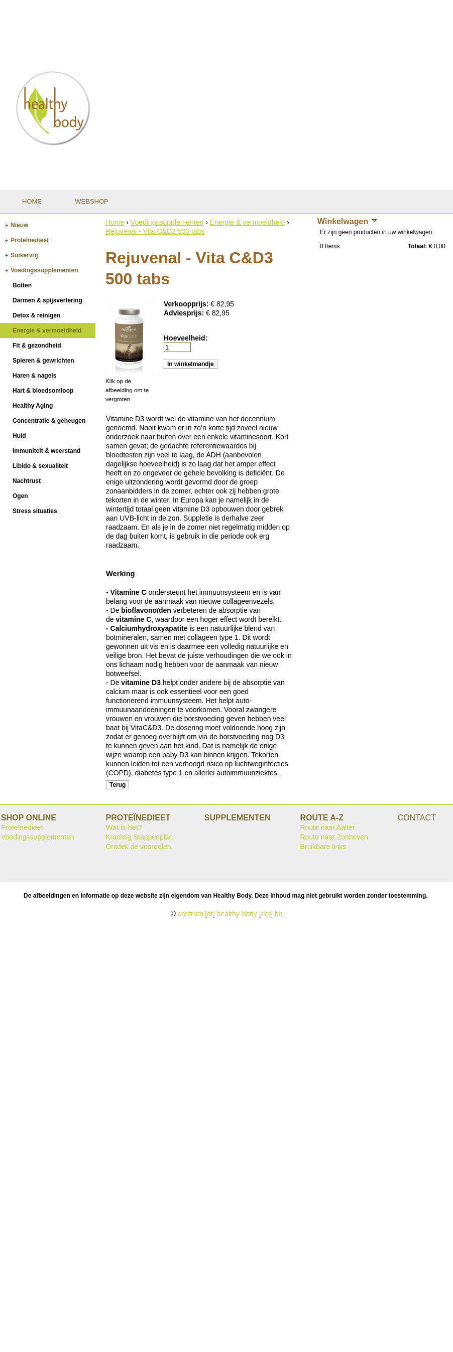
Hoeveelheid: (185, 338)
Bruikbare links (323, 846)
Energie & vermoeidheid (247, 222)
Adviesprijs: (185, 313)
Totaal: (417, 246)
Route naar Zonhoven (334, 837)
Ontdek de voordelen (138, 846)
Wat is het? (123, 827)
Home (114, 222)
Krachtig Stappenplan (139, 837)
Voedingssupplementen (167, 222)
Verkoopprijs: (187, 304)
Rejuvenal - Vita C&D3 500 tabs (154, 231)
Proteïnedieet (22, 827)
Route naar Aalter (327, 827)
